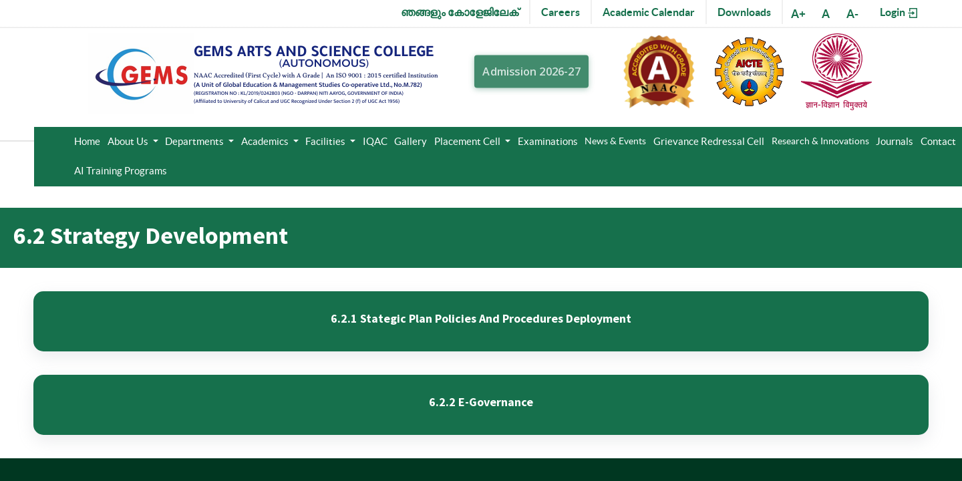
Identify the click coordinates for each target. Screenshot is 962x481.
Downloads (744, 12)
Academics (266, 141)
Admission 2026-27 (531, 71)
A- (852, 13)
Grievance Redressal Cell (708, 141)
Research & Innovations (820, 141)
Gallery (410, 141)
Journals (894, 141)
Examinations (548, 141)
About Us (129, 141)
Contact (938, 141)
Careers (560, 12)
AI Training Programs (120, 170)
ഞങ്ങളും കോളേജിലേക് (459, 12)
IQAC (375, 141)
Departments (195, 141)
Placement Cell (468, 141)
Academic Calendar (649, 12)
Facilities (326, 141)
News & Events (615, 141)
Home (87, 141)
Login (899, 12)
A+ (798, 13)
